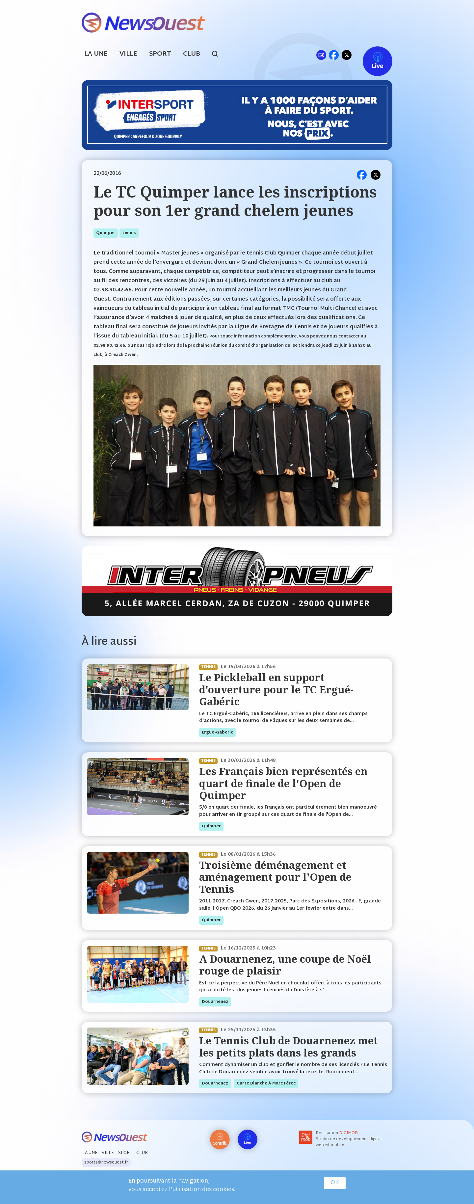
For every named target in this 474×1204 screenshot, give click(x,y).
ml (321, 55)
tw (346, 55)
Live (370, 55)
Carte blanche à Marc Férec (266, 1083)
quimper (105, 233)
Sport (160, 54)
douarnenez (215, 1002)
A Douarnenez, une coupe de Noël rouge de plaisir (285, 964)
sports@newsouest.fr (106, 1162)
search (218, 55)
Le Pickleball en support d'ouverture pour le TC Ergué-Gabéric (276, 689)
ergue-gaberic (217, 732)
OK (334, 1183)
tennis (129, 233)
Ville (128, 54)
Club (191, 54)
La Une (96, 54)
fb (333, 55)
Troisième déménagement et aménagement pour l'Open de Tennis (275, 877)
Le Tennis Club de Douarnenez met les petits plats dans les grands (288, 1046)
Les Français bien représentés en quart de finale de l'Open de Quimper (283, 783)
